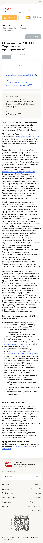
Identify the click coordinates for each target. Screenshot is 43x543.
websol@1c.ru (7, 540)
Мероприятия (15, 26)
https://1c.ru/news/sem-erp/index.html (18, 172)
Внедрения (7, 489)
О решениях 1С (36, 489)
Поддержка (37, 498)
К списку (34, 37)
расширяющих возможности (17, 344)
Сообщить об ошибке (33, 506)
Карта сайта (36, 511)
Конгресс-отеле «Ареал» (28, 137)
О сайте (38, 484)
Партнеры (7, 502)
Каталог (6, 485)
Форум (5, 506)
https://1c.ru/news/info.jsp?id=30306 (22, 75)
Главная (5, 26)
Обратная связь (35, 502)
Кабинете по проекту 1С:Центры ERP (22, 353)
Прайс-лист (36, 493)
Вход (39, 17)
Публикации (8, 493)
